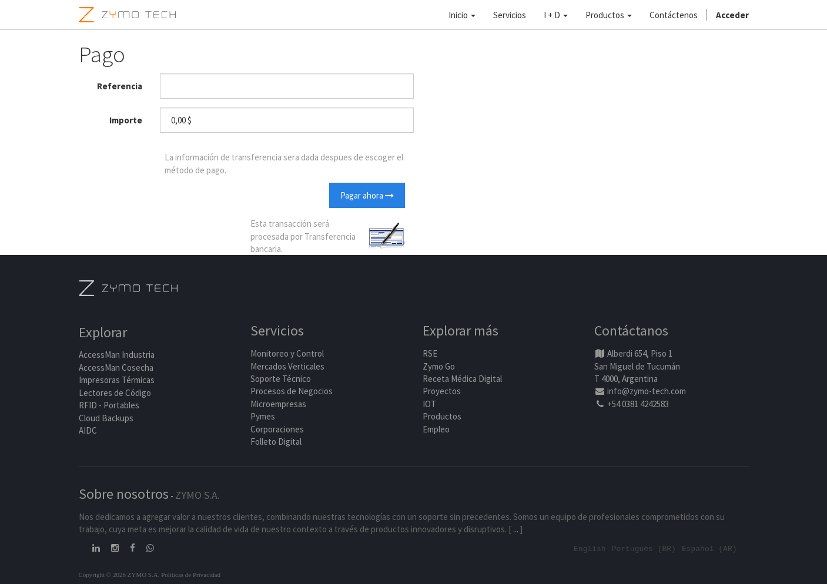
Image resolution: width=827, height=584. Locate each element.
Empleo (436, 429)
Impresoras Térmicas (117, 380)
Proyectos (442, 391)
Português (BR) (644, 548)
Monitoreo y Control (287, 353)
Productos (442, 416)
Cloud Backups (106, 418)
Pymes (262, 416)
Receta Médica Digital (462, 378)
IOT (429, 404)
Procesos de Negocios (291, 391)
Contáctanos (631, 331)
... (515, 529)
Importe (125, 120)
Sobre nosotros (124, 494)
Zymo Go (439, 366)
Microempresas (278, 404)
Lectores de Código (115, 392)
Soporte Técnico (280, 378)
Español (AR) (709, 548)
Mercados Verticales (287, 366)
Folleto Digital (276, 441)
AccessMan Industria (117, 355)
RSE (430, 353)
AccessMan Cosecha (116, 367)
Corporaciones (277, 429)
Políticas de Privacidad (190, 574)
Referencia (119, 86)
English (590, 548)
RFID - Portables (109, 405)
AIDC (88, 430)
